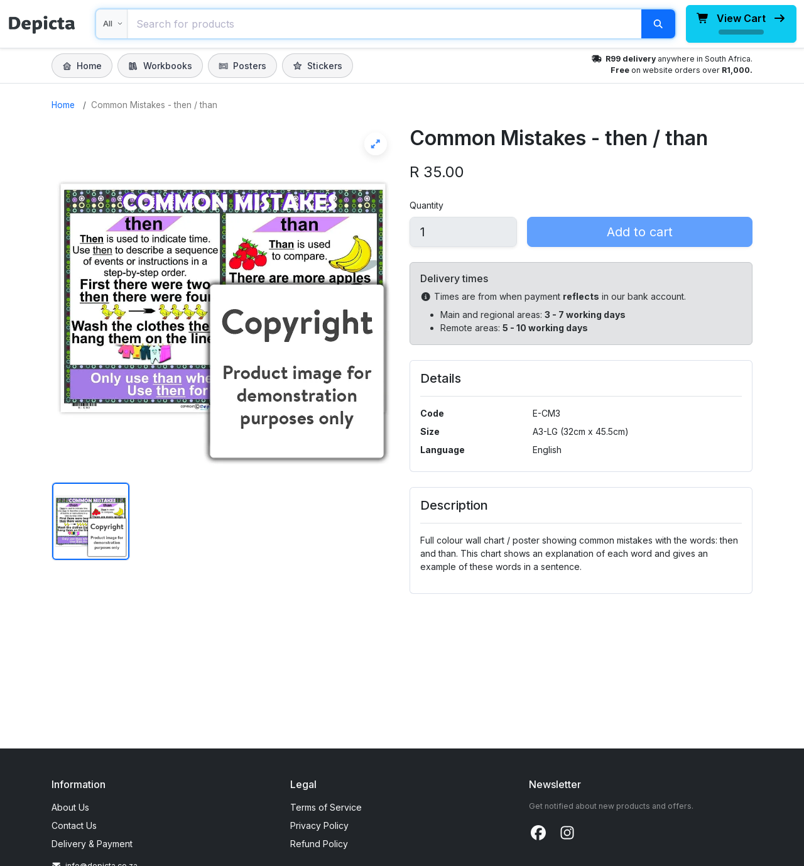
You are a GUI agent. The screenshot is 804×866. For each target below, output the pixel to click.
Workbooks (160, 65)
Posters (242, 65)
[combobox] (384, 23)
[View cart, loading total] (741, 24)
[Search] (658, 23)
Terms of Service (326, 807)
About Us (70, 807)
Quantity (426, 205)
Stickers (317, 65)
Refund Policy (319, 843)
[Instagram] (567, 833)
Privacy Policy (319, 825)
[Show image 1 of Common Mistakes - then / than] (90, 521)
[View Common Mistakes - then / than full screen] (223, 297)
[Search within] (112, 23)
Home (82, 65)
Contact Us (74, 825)
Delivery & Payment (92, 843)
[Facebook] (538, 833)
